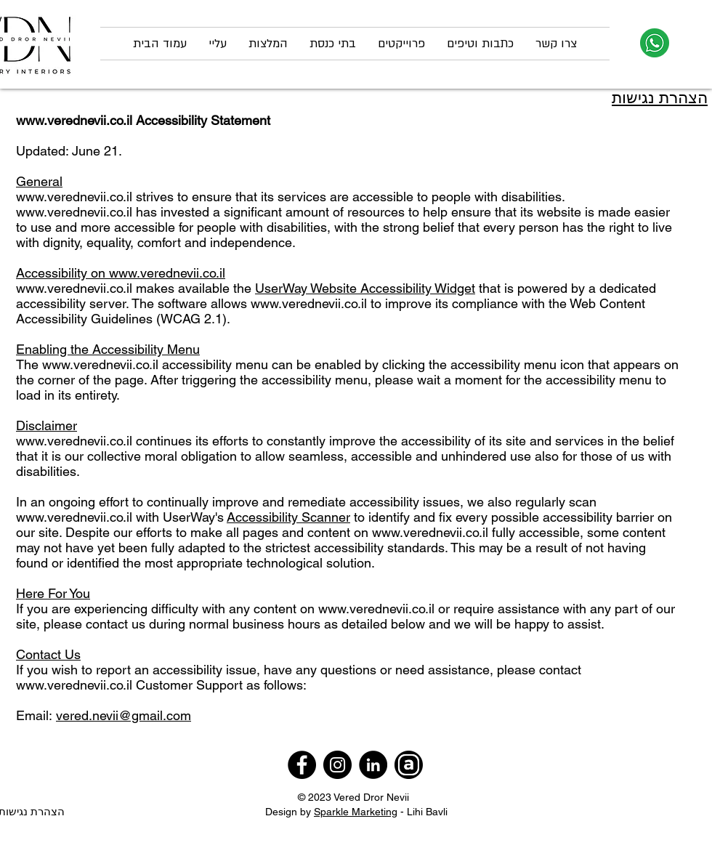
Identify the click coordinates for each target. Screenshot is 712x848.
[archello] (409, 765)
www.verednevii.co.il (74, 120)
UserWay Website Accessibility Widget (365, 288)
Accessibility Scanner (288, 517)
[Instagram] (337, 765)
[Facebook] (302, 765)
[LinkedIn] (373, 765)
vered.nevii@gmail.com (123, 715)
